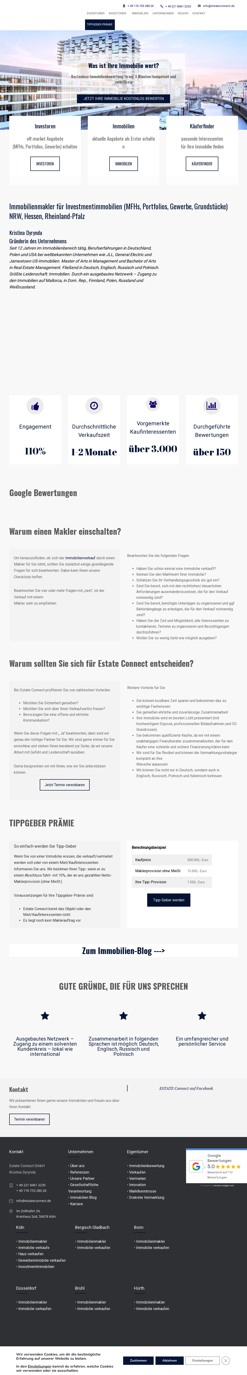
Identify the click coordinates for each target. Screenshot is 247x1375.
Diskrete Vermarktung (146, 1197)
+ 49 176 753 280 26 (141, 6)
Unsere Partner (82, 1178)
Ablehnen (169, 1360)
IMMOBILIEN (123, 164)
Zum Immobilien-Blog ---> (123, 950)
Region (183, 13)
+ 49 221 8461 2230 (178, 6)
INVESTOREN (117, 13)
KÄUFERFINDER (202, 164)
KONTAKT (198, 13)
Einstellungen (39, 1366)
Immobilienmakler (32, 1241)
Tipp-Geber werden (168, 900)
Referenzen (79, 1172)
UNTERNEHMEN (163, 13)
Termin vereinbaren (29, 1119)
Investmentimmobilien (36, 1266)
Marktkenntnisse (142, 1191)
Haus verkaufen (30, 1254)
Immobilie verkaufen (93, 1247)
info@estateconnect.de (219, 6)
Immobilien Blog (83, 1197)
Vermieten (137, 1178)
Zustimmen (137, 1360)
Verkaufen (137, 1172)
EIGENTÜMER (96, 13)
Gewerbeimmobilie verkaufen (42, 1260)
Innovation (137, 1185)
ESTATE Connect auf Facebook (186, 1088)
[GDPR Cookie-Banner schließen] (226, 1360)
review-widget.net (223, 1185)
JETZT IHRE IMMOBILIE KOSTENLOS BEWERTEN (123, 98)
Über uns (77, 1166)
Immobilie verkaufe (33, 1247)
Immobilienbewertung (146, 1166)
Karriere (76, 1204)
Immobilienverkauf (80, 558)
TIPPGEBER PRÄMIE (100, 24)
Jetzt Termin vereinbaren (65, 785)
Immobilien (140, 13)
